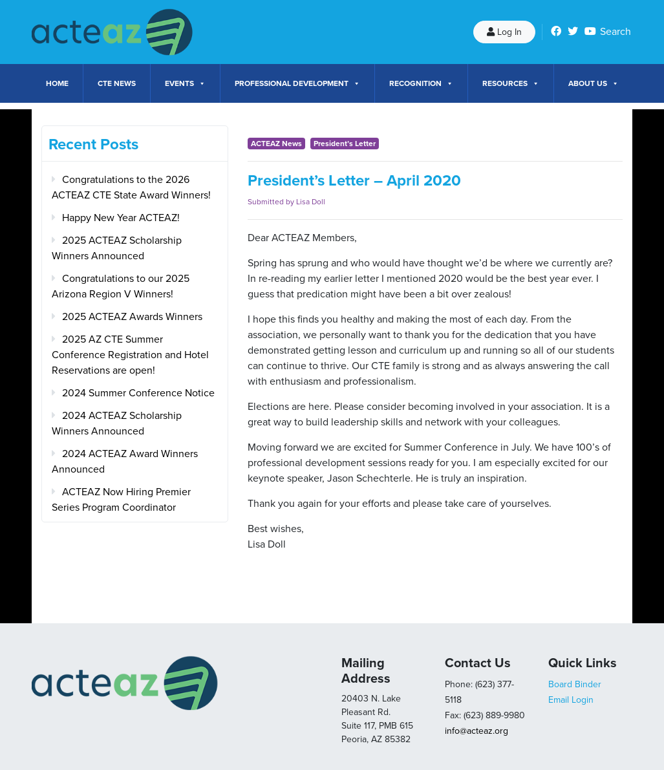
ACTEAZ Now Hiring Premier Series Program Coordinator (121, 500)
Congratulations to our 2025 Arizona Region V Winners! (120, 286)
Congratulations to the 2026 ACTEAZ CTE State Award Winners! (131, 187)
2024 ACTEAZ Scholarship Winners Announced (117, 423)
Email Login (571, 699)
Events (185, 83)
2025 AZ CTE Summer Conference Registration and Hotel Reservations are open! (130, 355)
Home (57, 83)
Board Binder (574, 684)
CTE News (117, 83)
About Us (593, 83)
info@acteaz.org (476, 730)
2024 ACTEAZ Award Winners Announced (125, 461)
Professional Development (297, 83)
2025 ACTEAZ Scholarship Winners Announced (117, 248)
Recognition (421, 83)
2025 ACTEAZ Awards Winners (132, 316)
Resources (510, 83)
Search (615, 31)
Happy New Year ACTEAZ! (121, 217)
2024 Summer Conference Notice (138, 393)
